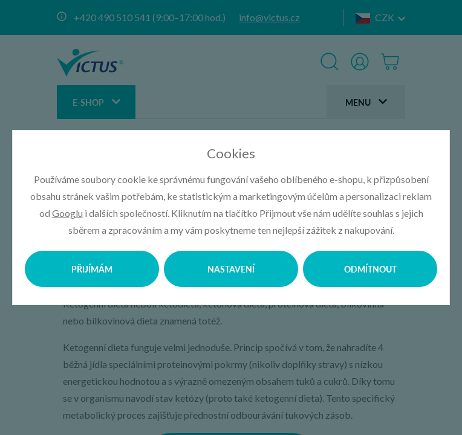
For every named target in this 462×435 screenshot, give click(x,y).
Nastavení (231, 269)
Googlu (67, 213)
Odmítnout (370, 269)
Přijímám (91, 269)
